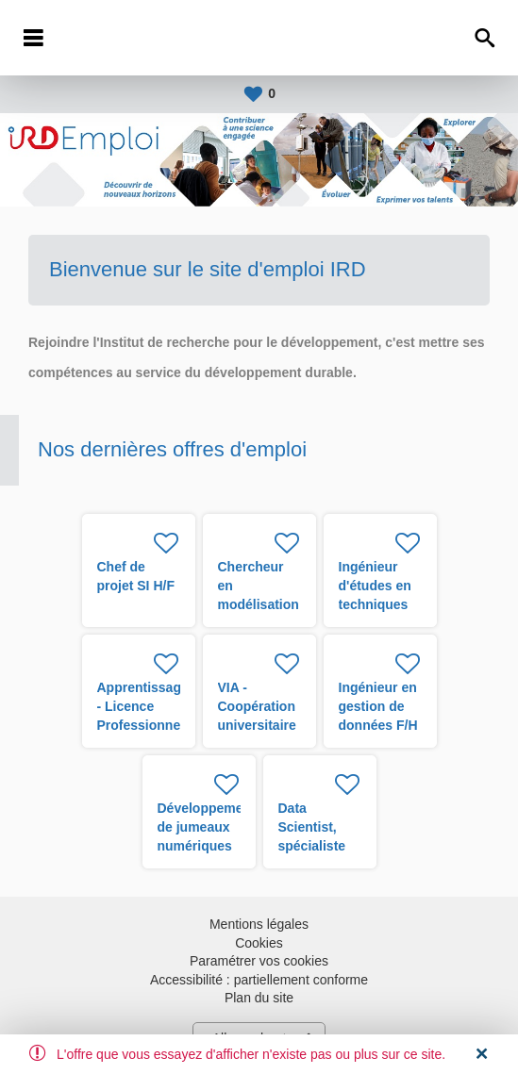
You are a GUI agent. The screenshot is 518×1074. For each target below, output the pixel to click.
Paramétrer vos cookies (259, 960)
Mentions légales (259, 924)
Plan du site (259, 997)
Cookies (259, 942)
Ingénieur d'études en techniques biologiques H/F (376, 604)
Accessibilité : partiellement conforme (259, 979)
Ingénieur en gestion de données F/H (378, 706)
